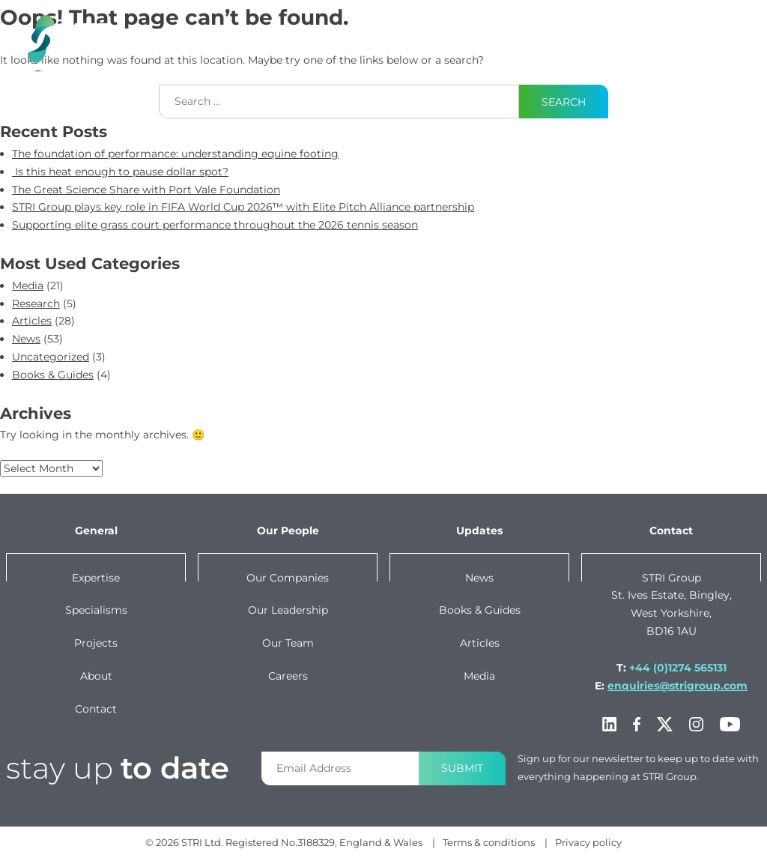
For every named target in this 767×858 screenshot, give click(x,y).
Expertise (151, 32)
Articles (32, 320)
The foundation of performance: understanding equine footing (175, 153)
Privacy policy (588, 842)
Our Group (514, 41)
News (26, 338)
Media (27, 285)
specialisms (256, 32)
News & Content (441, 41)
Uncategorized (50, 356)
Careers (288, 676)
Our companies (287, 577)
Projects (96, 643)
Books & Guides (53, 374)
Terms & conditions (489, 842)
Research (36, 303)
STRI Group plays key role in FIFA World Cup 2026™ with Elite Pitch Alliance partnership (243, 207)
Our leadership (288, 610)
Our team (288, 643)
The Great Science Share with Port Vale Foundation (146, 189)
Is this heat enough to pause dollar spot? (120, 171)
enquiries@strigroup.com (677, 685)
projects (361, 32)
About (579, 32)
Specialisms (96, 610)
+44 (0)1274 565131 (678, 667)
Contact (666, 32)
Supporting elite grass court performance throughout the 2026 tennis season (215, 225)
